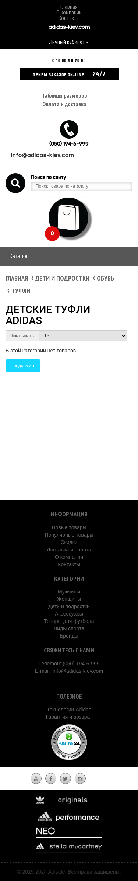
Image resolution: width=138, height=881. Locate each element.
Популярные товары (69, 535)
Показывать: (22, 335)
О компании (69, 12)
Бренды (69, 636)
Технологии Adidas (69, 710)
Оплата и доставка (64, 104)
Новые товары (69, 527)
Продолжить (23, 365)
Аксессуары (69, 614)
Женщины (69, 599)
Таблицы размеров (64, 95)
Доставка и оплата (69, 550)
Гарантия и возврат (69, 717)
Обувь (105, 278)
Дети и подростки (62, 278)
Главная (69, 6)
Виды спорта (69, 628)
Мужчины (69, 592)
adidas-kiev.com (69, 27)
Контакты (69, 17)
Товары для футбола (69, 621)
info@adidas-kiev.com (42, 156)
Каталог (18, 256)
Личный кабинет (69, 41)
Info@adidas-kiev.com (77, 671)
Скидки (68, 542)
